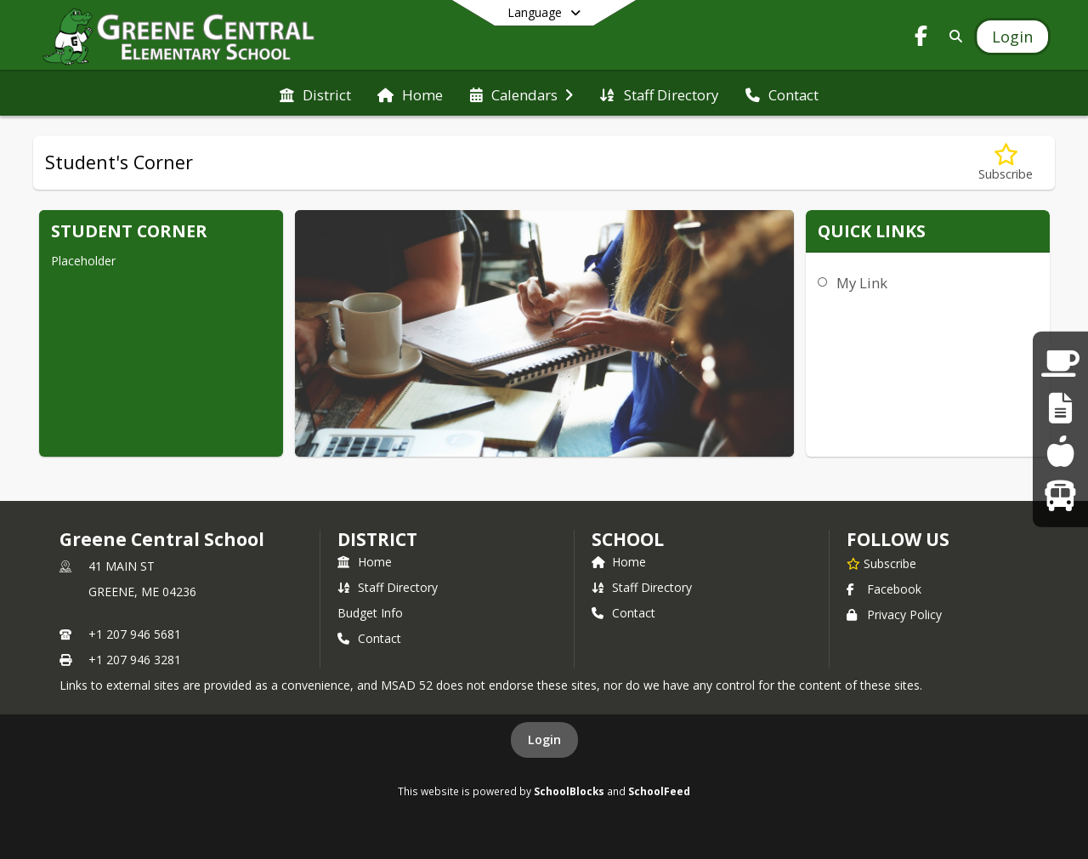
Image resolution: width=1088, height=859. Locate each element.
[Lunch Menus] (1060, 451)
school (628, 539)
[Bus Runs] (1060, 494)
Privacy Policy (894, 614)
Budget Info (370, 613)
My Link (861, 283)
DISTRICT (377, 539)
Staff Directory (387, 587)
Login (544, 739)
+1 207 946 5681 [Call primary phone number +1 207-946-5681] (134, 634)
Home (364, 562)
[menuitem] (315, 93)
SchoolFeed (659, 791)
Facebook (884, 589)
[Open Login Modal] (1012, 36)
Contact (369, 638)
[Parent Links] (1060, 363)
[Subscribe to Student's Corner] (1005, 162)
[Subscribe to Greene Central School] (881, 563)
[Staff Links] (1060, 408)
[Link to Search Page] (952, 36)
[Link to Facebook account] (921, 39)
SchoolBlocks (569, 791)
